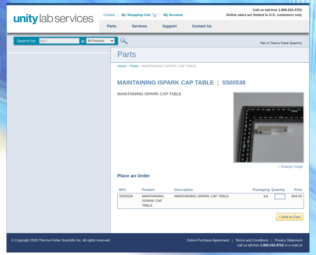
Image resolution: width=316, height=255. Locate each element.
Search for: (27, 41)
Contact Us (201, 26)
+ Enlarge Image (268, 130)
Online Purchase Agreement (208, 240)
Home (121, 66)
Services (139, 26)
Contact (109, 15)
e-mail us (295, 245)
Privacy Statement (288, 240)
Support (169, 26)
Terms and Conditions (251, 240)
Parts (111, 26)
